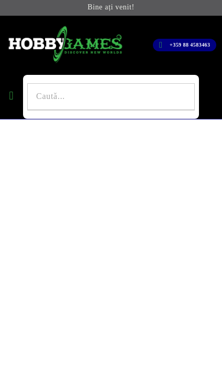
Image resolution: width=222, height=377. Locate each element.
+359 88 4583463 (190, 45)
